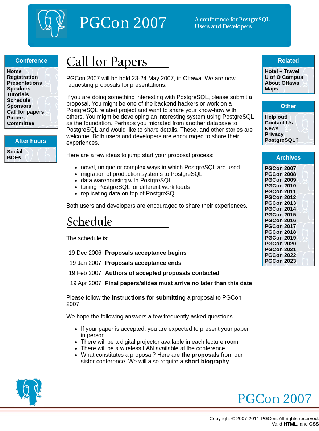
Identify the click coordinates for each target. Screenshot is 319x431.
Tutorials (18, 94)
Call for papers (25, 112)
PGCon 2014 (280, 209)
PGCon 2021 (280, 249)
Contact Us (279, 123)
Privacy (274, 134)
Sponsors (19, 106)
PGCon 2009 (280, 180)
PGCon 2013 (280, 203)
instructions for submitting (149, 298)
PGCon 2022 (280, 255)
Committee (20, 123)
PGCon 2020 (280, 243)
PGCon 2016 (280, 220)
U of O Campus (284, 77)
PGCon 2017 (280, 226)
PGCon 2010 (280, 186)
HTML (290, 424)
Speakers (18, 89)
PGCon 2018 (280, 232)
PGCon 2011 (280, 191)
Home (14, 71)
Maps (271, 89)
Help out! (276, 117)
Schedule (18, 100)
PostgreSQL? (282, 140)
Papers (16, 118)
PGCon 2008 (280, 174)
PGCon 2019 (280, 238)
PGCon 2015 (280, 214)
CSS (314, 424)
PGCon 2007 (280, 168)
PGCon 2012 (280, 197)
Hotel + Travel (282, 71)
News (271, 128)
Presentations (24, 83)
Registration (22, 77)
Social (14, 152)
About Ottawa (282, 83)
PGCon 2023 (280, 261)
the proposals (200, 355)
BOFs (14, 157)
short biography (207, 361)
